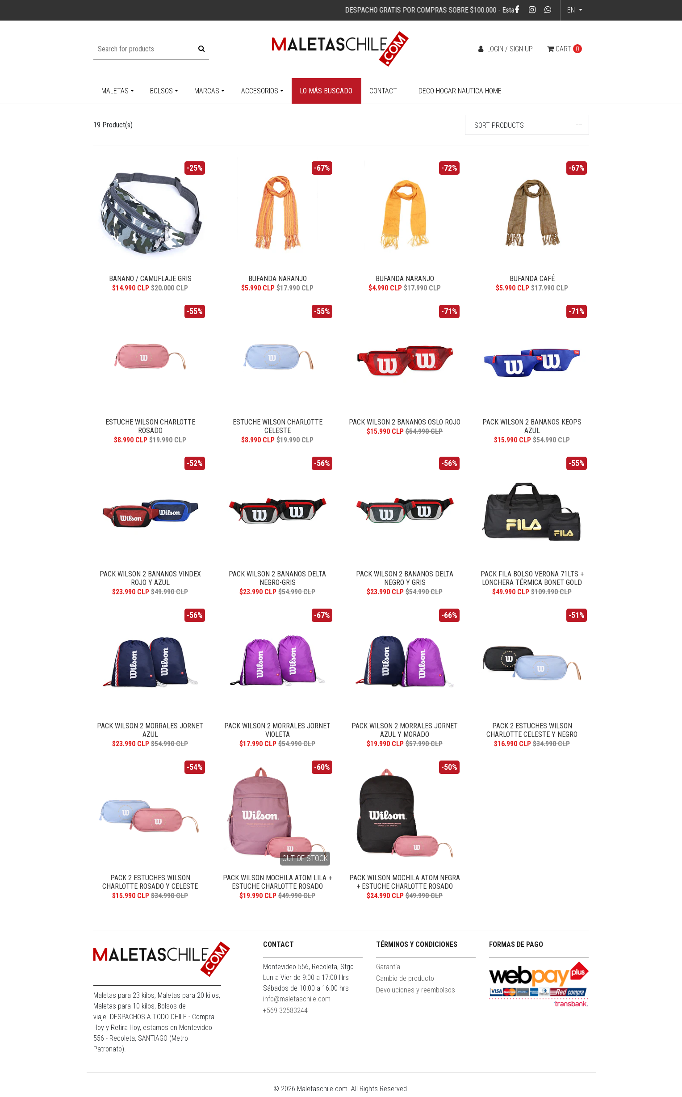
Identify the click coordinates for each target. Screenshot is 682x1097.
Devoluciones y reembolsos (415, 993)
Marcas (206, 91)
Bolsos (161, 91)
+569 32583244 (285, 1013)
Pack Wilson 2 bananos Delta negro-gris (277, 579)
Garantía (388, 970)
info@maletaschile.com (297, 1002)
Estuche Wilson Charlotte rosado (150, 426)
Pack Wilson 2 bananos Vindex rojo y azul (150, 579)
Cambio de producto (405, 981)
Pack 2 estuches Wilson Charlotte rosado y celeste (150, 884)
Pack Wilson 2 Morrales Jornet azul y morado (404, 731)
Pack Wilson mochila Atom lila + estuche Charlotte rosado (277, 884)
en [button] (572, 10)
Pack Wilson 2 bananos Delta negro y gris (404, 579)
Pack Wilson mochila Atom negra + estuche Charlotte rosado (404, 884)
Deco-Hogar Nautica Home (460, 91)
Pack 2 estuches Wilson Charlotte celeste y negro (531, 731)
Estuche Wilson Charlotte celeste (277, 426)
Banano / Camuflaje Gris (150, 278)
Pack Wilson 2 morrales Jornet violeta (277, 731)
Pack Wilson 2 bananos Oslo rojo (404, 422)
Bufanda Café (532, 278)
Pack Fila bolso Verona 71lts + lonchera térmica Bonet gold (532, 579)
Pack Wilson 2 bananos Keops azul (532, 426)
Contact (383, 91)
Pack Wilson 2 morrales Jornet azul (150, 731)
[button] (527, 125)
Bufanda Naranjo (277, 278)
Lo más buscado (326, 91)
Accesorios (259, 91)
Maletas (115, 91)
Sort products (499, 125)
